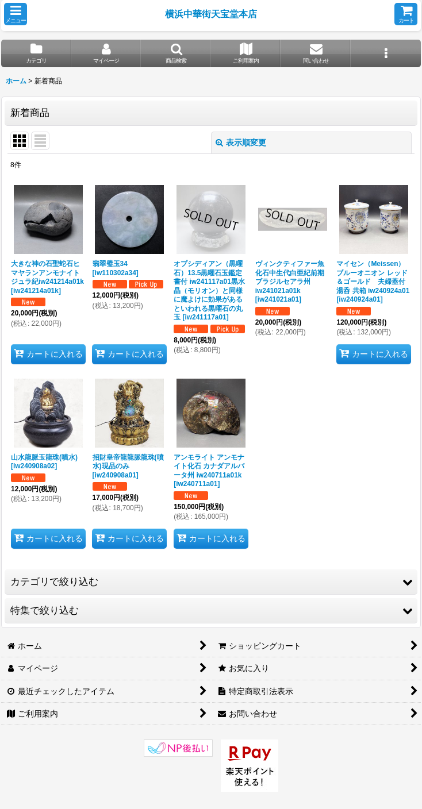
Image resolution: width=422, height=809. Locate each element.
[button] (15, 14)
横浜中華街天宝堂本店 (211, 14)
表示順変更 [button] (241, 142)
